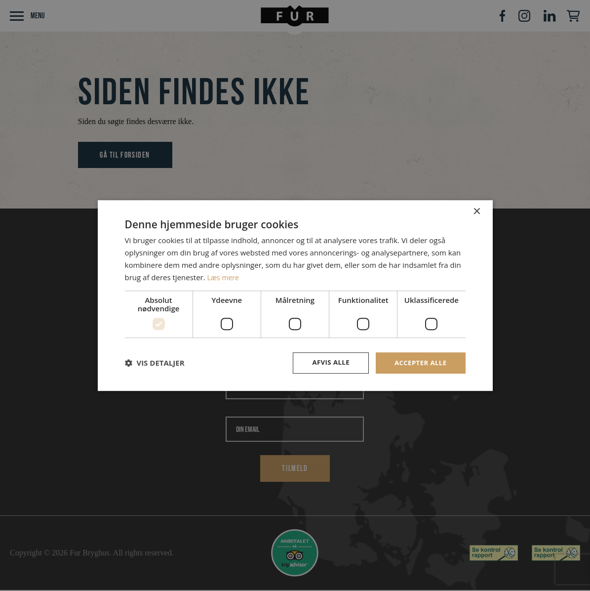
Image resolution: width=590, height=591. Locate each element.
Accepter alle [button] (419, 362)
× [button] (476, 211)
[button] (155, 363)
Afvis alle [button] (327, 362)
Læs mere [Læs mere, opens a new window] (224, 277)
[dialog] (295, 295)
